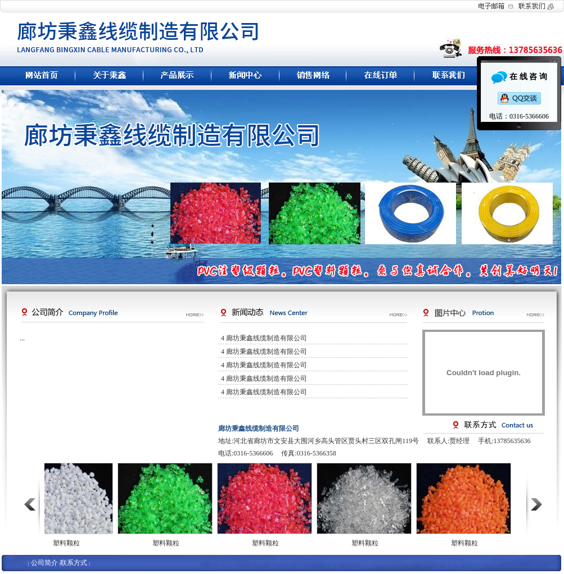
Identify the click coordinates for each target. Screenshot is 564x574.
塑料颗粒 (66, 543)
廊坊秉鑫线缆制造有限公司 (266, 338)
